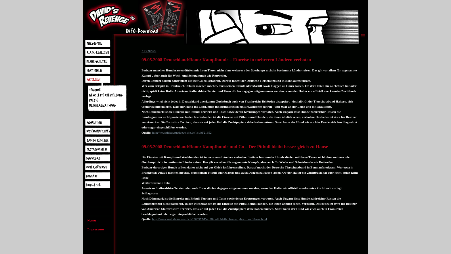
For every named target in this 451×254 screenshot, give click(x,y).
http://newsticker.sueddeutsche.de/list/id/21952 (182, 132)
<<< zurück (149, 50)
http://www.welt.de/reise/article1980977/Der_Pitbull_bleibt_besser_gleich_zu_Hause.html (209, 219)
